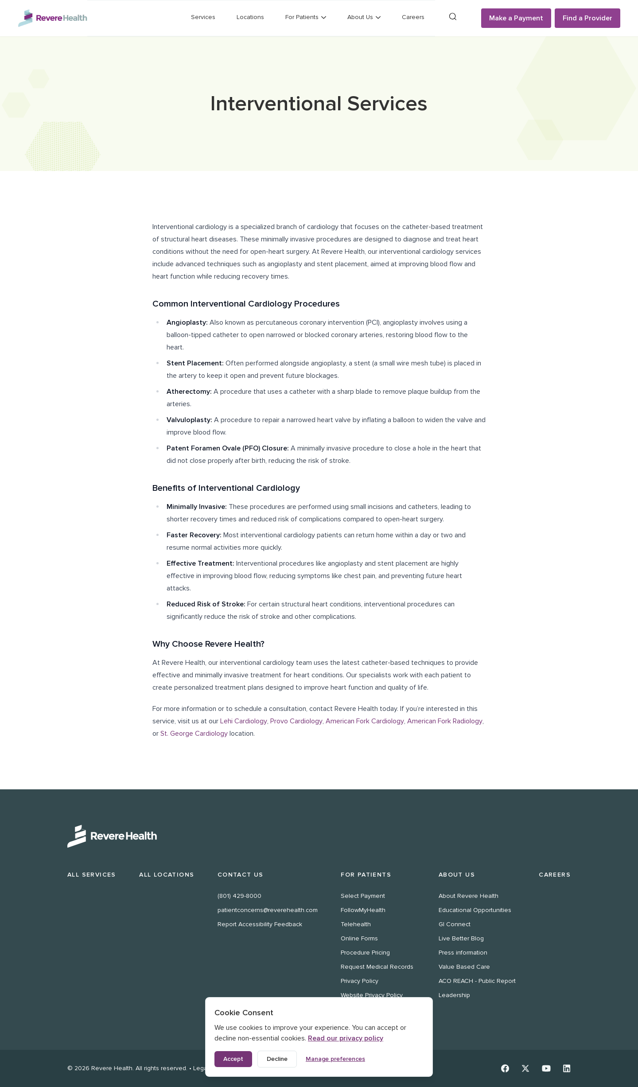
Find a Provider (587, 18)
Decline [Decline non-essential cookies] (277, 1059)
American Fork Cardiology (365, 721)
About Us (457, 874)
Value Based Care (464, 967)
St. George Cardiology (194, 733)
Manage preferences (335, 1059)
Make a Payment (516, 18)
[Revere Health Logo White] (319, 836)
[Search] (453, 16)
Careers (413, 17)
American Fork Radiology (444, 721)
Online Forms (359, 938)
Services (203, 17)
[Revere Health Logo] (52, 18)
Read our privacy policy (345, 1038)
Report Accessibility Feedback (260, 924)
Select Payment (363, 896)
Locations (250, 17)
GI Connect (455, 924)
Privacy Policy (359, 981)
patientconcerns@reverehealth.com (268, 910)
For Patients (366, 874)
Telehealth (356, 924)
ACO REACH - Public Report (477, 981)
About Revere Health (468, 896)
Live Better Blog (461, 938)
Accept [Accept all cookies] (233, 1059)
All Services (91, 874)
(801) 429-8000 (239, 896)
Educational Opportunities (475, 910)
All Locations (166, 874)
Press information (463, 952)
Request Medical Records (377, 967)
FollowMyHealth (363, 910)
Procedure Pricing (365, 952)
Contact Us (241, 874)
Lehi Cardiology (243, 721)
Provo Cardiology (296, 721)
